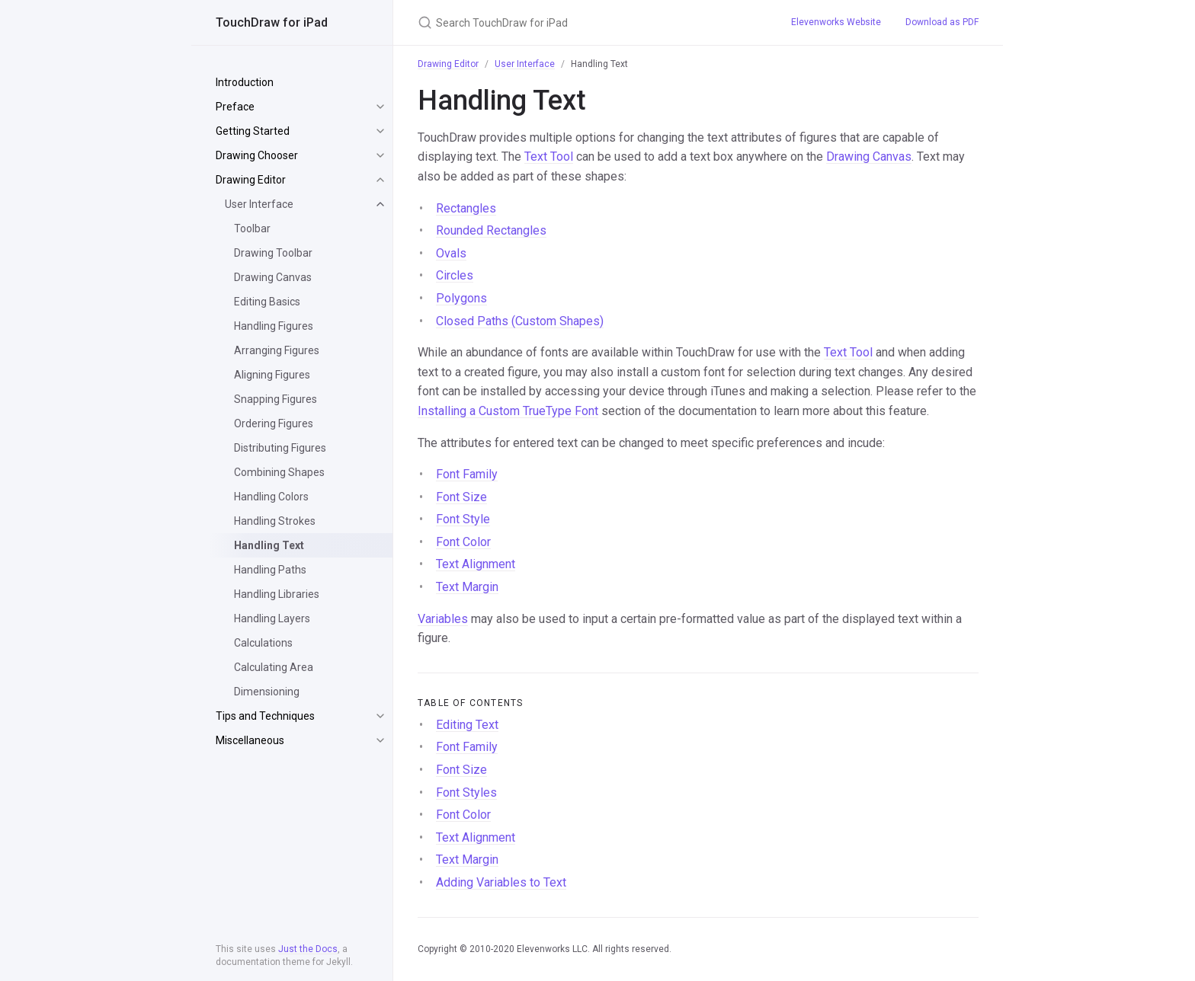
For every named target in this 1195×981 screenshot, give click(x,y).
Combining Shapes (279, 472)
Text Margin (467, 587)
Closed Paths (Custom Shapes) (520, 321)
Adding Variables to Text (501, 882)
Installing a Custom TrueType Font (508, 411)
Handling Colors (271, 496)
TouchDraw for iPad (272, 22)
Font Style (463, 519)
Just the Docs (308, 949)
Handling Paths (270, 570)
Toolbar (252, 228)
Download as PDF (942, 22)
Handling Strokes (275, 521)
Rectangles (466, 208)
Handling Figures (273, 326)
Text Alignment (475, 564)
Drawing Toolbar (273, 253)
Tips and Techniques (265, 716)
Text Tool (548, 156)
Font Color (463, 542)
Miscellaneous (250, 740)
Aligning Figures (272, 375)
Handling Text (269, 545)
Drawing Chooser (257, 155)
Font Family (467, 474)
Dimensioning (267, 691)
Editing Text (467, 724)
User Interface (259, 204)
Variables (443, 619)
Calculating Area (273, 667)
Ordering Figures (273, 423)
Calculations (263, 643)
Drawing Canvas (273, 277)
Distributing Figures (280, 448)
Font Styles (466, 792)
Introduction (245, 82)
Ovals (451, 253)
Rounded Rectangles (491, 230)
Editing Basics (267, 302)
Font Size (461, 497)
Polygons (461, 298)
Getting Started (253, 131)
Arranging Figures (276, 350)
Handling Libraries (276, 594)
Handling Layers (272, 618)
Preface (235, 107)
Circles (454, 275)
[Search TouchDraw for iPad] (586, 22)
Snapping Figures (275, 399)
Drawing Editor (251, 180)
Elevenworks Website (836, 22)
